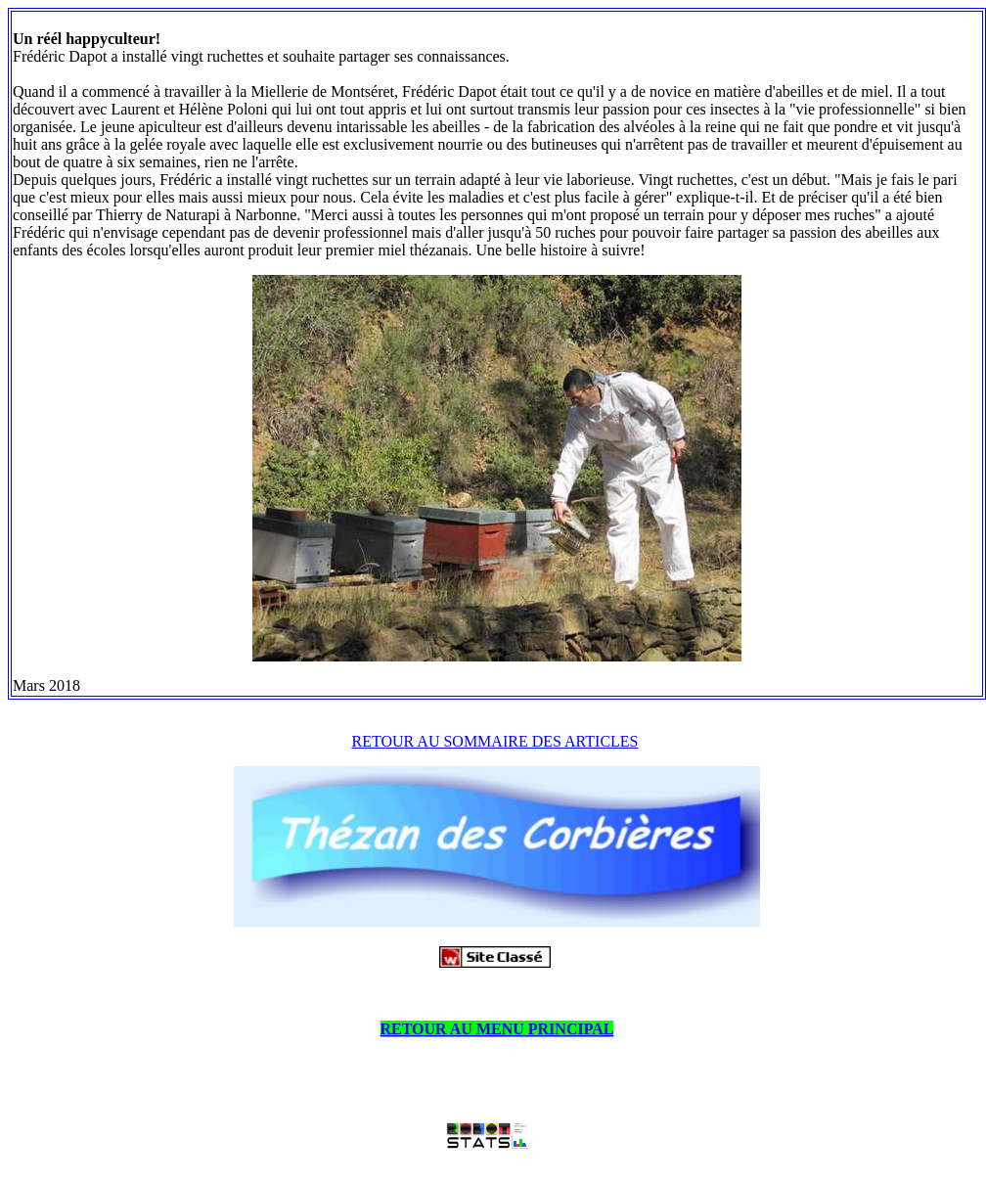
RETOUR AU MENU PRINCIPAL (497, 1029)
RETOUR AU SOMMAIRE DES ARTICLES (495, 741)
